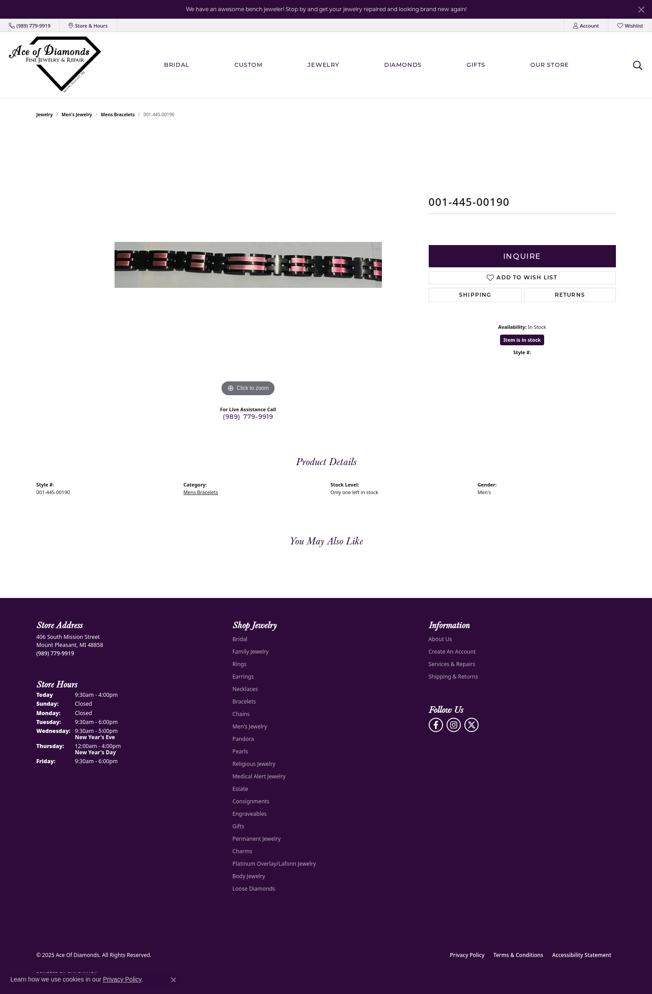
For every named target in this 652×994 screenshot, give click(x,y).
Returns (570, 294)
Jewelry (323, 64)
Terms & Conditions (518, 955)
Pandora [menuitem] (243, 739)
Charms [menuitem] (243, 851)
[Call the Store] (55, 653)
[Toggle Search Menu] (637, 65)
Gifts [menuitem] (239, 826)
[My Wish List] (630, 25)
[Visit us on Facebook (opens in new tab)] (436, 725)
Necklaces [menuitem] (245, 689)
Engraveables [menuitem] (250, 814)
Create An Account (452, 651)
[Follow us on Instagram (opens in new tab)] (454, 725)
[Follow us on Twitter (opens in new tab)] (471, 725)
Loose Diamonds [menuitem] (254, 888)
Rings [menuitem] (240, 664)
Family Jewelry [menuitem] (251, 651)
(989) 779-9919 (248, 416)
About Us (440, 639)
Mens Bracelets (118, 114)
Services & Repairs (452, 664)
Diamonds (403, 64)
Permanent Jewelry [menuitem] (257, 839)
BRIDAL (176, 64)
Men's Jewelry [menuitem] (250, 726)
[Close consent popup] (173, 979)
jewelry (45, 114)
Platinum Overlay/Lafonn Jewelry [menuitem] (274, 863)
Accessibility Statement (581, 955)
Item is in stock (522, 339)
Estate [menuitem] (240, 789)
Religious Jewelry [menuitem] (254, 764)
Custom (248, 64)
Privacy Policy (467, 955)
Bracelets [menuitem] (244, 701)
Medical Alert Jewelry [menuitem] (259, 776)
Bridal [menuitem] (240, 639)
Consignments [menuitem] (251, 801)
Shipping (475, 294)
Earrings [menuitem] (243, 676)
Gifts (476, 64)
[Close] (641, 9)
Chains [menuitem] (241, 714)
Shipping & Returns (453, 676)
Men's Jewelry (77, 114)
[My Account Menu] (586, 25)
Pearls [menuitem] (240, 751)
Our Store (549, 64)
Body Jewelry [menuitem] (249, 876)
